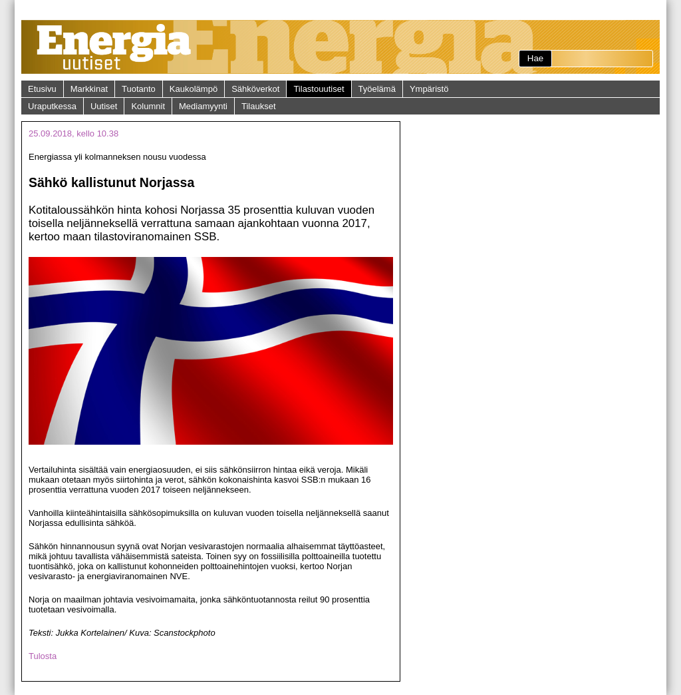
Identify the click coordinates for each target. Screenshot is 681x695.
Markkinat (89, 89)
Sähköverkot (255, 89)
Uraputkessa (52, 106)
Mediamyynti (203, 106)
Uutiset (103, 106)
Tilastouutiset (318, 89)
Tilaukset (258, 106)
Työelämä (377, 89)
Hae (535, 58)
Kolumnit (148, 106)
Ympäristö (429, 89)
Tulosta (43, 656)
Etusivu (42, 89)
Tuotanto (139, 89)
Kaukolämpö (193, 89)
